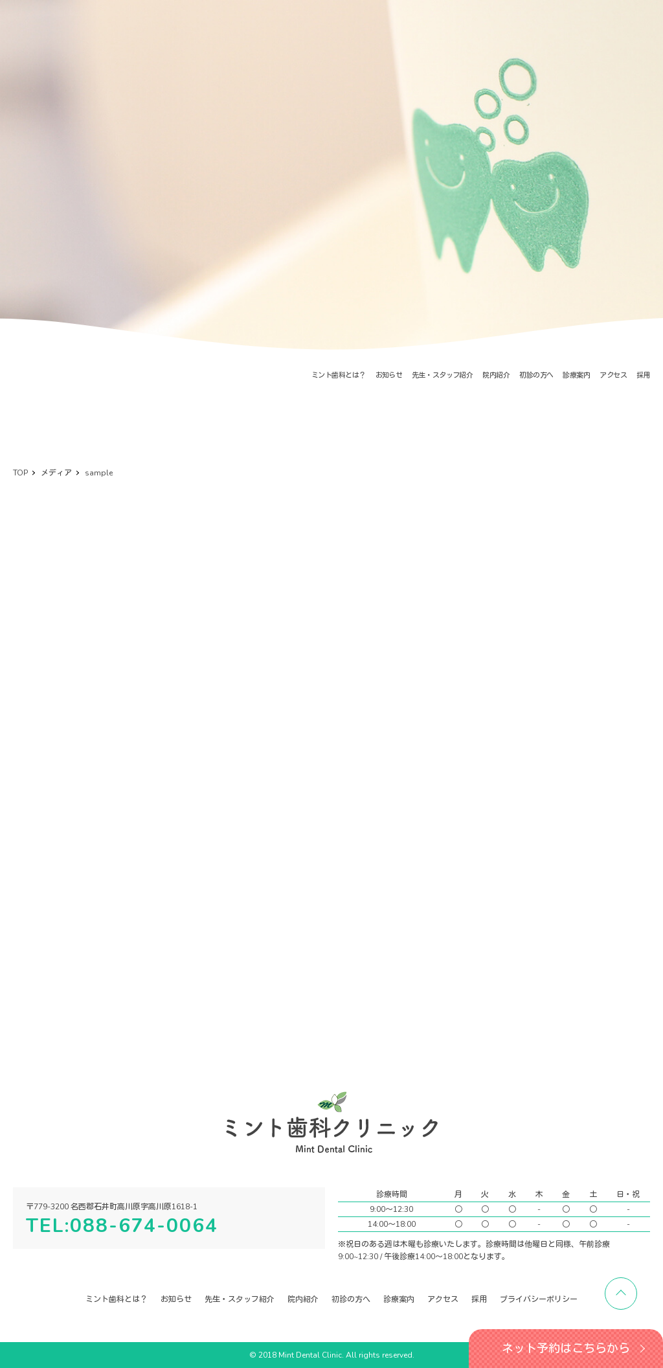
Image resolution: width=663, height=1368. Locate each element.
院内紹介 (496, 375)
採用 (643, 375)
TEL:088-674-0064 (122, 1226)
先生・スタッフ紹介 (442, 375)
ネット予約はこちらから (566, 1348)
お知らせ (389, 375)
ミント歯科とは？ (338, 375)
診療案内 (576, 375)
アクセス (613, 375)
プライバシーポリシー (539, 1299)
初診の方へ (536, 375)
